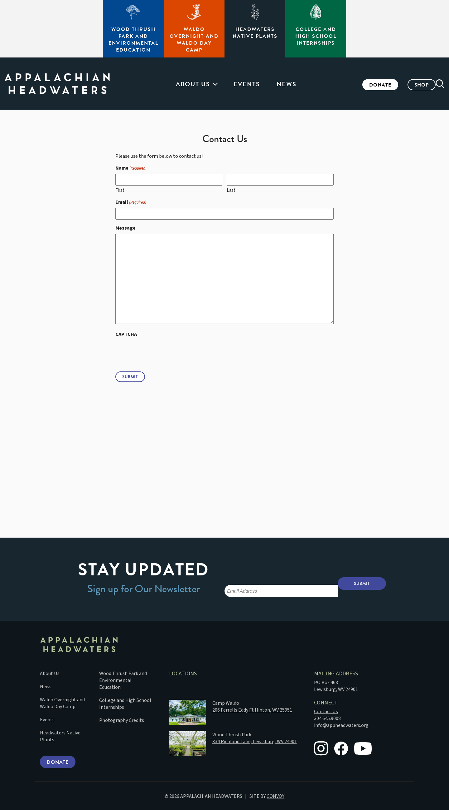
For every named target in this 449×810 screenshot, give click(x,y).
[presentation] (162, 352)
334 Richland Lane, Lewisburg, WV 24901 (254, 740)
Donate (371, 85)
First (119, 190)
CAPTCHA (126, 334)
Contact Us (326, 710)
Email (130, 202)
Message (125, 228)
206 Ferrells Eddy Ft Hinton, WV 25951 (252, 708)
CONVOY (275, 795)
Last (231, 190)
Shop (412, 85)
